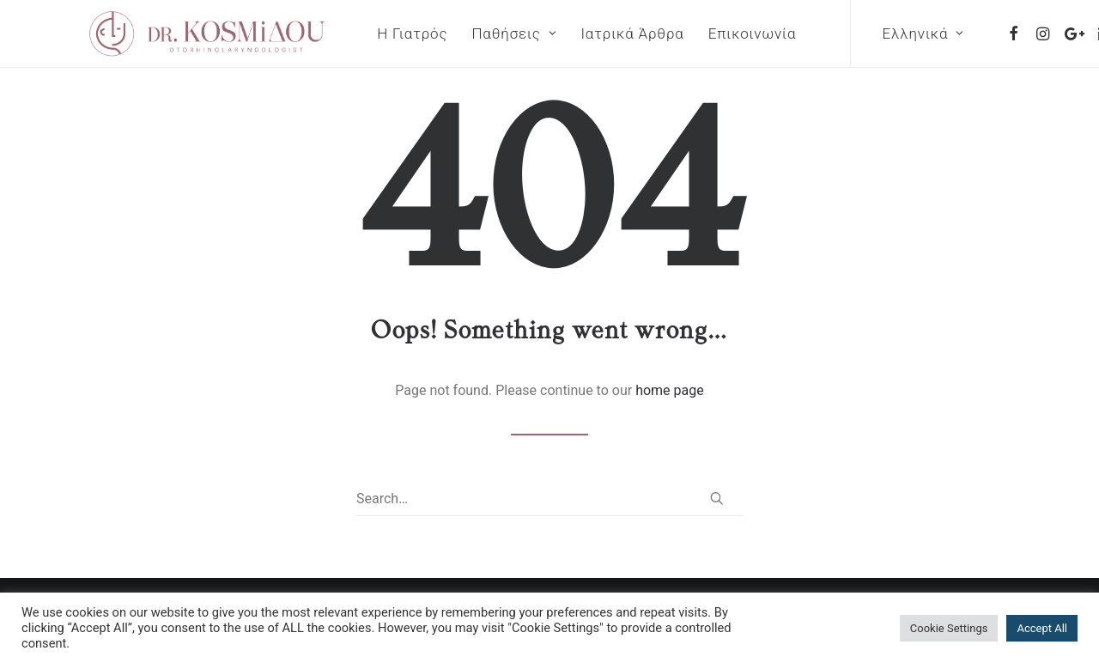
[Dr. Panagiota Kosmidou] (181, 33)
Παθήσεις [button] (462, 33)
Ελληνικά (871, 33)
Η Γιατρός (360, 33)
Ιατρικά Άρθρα (580, 33)
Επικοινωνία (701, 33)
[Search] (549, 499)
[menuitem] (360, 33)
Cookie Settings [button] (949, 628)
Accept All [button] (1042, 628)
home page (669, 390)
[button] (963, 33)
